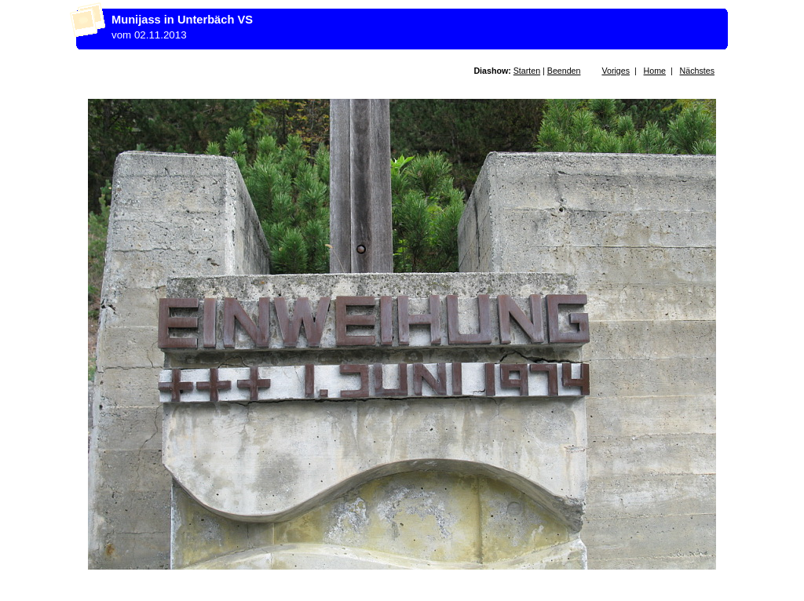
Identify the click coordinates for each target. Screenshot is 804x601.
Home (655, 70)
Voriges (615, 70)
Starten (526, 70)
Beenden (564, 70)
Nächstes (697, 70)
